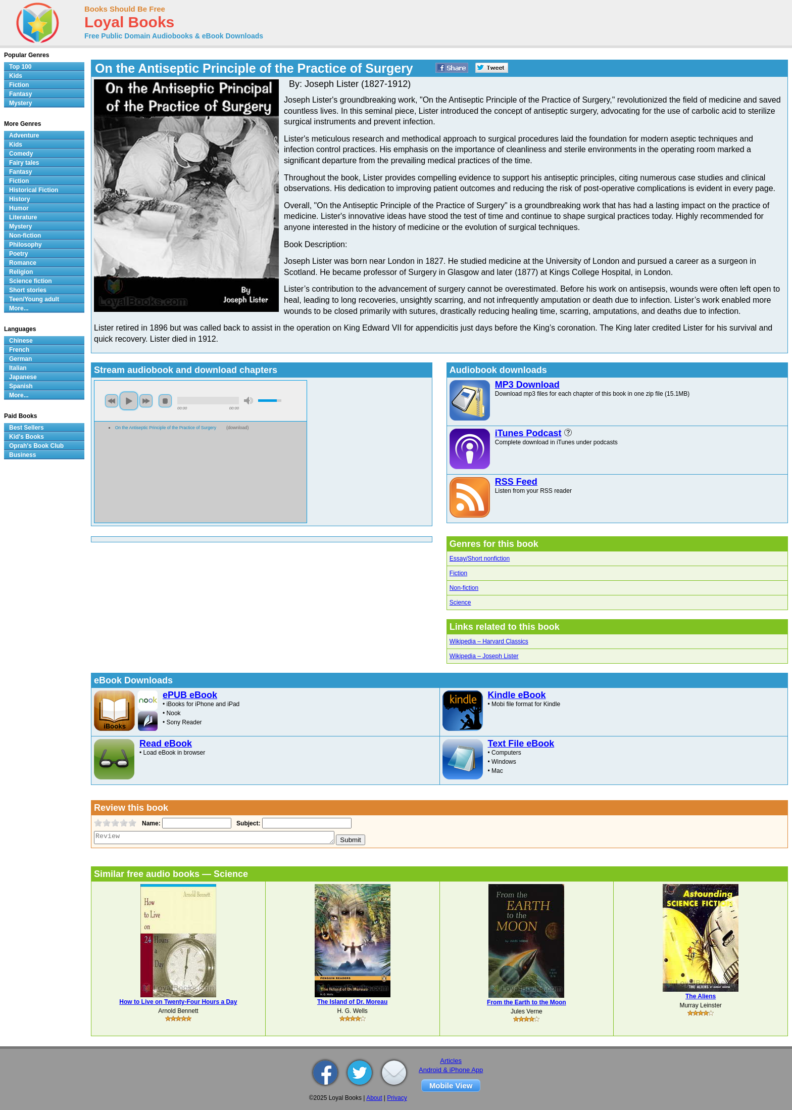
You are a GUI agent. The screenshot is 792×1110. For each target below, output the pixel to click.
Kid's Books (26, 436)
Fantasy (20, 94)
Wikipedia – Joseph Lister (484, 656)
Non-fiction (464, 587)
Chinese (21, 340)
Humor (19, 208)
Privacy (397, 1097)
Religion (21, 271)
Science (460, 602)
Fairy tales (24, 162)
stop (165, 401)
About (374, 1097)
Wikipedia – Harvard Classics (489, 641)
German (20, 358)
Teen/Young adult (34, 299)
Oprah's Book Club (36, 445)
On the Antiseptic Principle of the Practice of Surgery (165, 427)
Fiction (458, 573)
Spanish (21, 386)
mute (248, 400)
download (237, 427)
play (129, 401)
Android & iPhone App (451, 1070)
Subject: (247, 823)
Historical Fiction (33, 190)
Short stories (27, 290)
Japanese (23, 377)
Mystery (20, 103)
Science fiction (30, 281)
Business (22, 454)
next (146, 401)
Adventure (24, 135)
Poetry (18, 253)
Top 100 (20, 66)
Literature (23, 217)
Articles (451, 1061)
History (19, 199)
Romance (22, 262)
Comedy (21, 153)
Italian (18, 368)
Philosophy (25, 244)
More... (19, 308)
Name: (150, 823)
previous (112, 401)
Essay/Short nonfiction (480, 558)
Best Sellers (26, 427)
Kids (15, 75)
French (19, 349)
